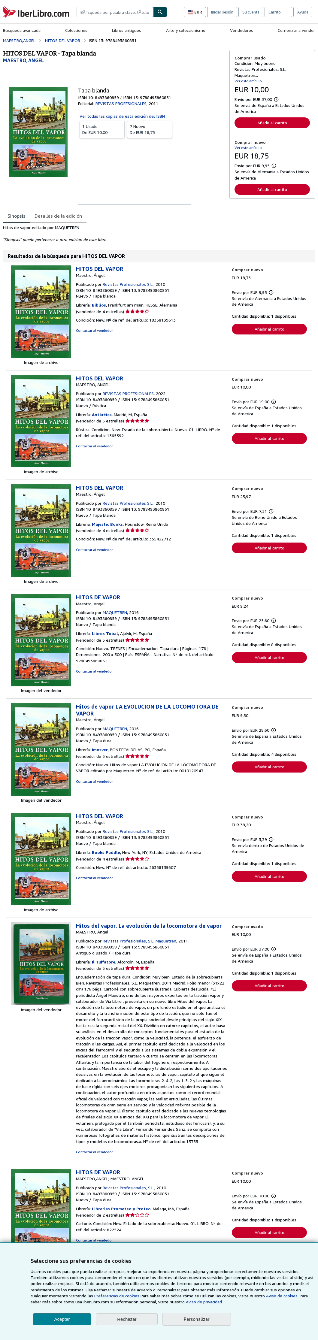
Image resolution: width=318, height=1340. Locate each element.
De (102, 129)
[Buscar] (160, 12)
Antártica (102, 414)
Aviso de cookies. (282, 1295)
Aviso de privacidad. (204, 1301)
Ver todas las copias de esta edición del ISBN (122, 116)
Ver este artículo (248, 81)
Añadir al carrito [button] (272, 122)
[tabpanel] (114, 234)
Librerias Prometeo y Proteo (121, 1208)
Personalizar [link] (197, 1319)
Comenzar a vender (296, 30)
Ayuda (302, 12)
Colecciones (76, 30)
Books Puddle (106, 852)
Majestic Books (107, 524)
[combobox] (115, 12)
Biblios (99, 304)
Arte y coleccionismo (185, 30)
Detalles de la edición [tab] (58, 216)
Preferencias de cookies (116, 1295)
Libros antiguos (126, 30)
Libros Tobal (105, 633)
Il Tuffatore (103, 961)
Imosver (100, 749)
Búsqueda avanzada (22, 30)
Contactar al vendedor (94, 330)
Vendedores (241, 30)
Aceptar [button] (62, 1319)
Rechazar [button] (126, 1319)
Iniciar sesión (222, 12)
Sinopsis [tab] (17, 216)
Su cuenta (250, 12)
